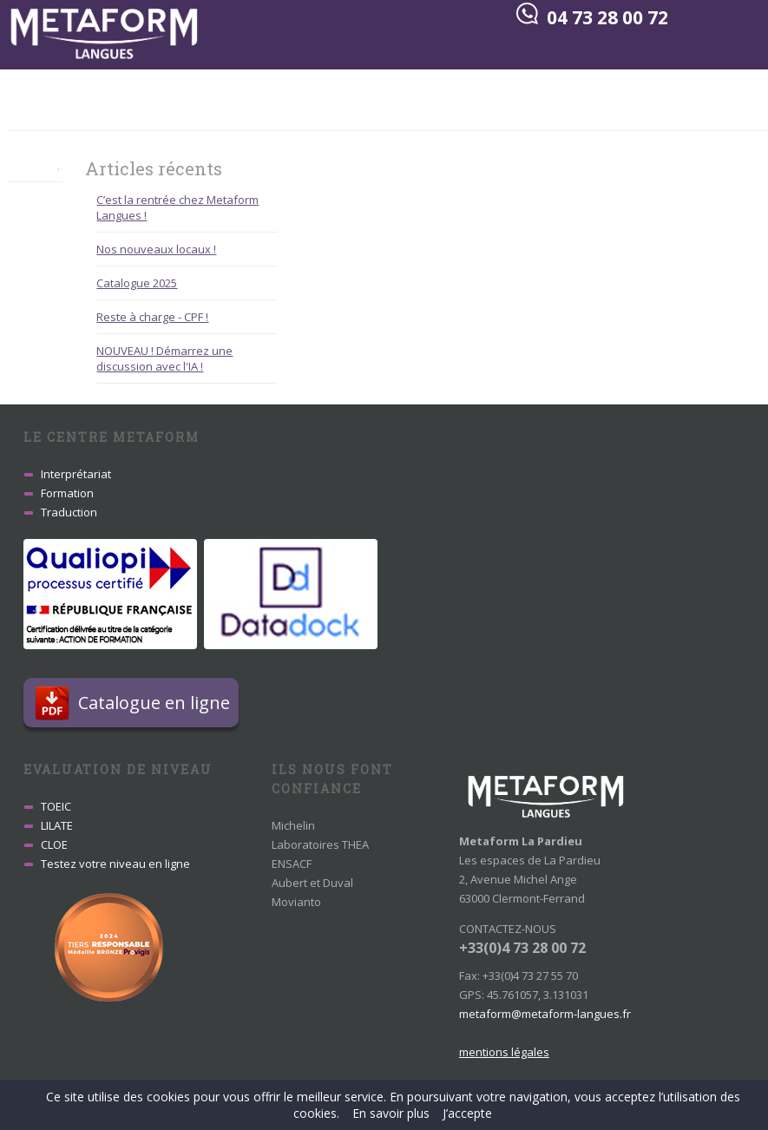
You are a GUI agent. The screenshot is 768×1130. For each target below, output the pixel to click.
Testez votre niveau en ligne (115, 863)
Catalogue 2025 (136, 283)
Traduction (69, 512)
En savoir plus (391, 1113)
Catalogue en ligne (158, 702)
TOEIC (56, 806)
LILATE (57, 825)
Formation (67, 493)
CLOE (54, 844)
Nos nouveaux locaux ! (156, 249)
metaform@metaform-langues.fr (545, 1014)
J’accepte (467, 1113)
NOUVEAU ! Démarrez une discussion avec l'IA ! (164, 358)
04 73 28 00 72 (607, 17)
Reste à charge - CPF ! (152, 317)
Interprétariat (76, 474)
